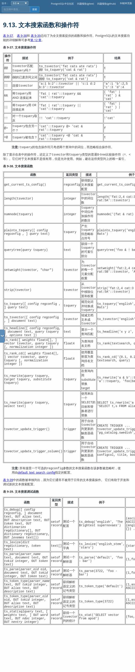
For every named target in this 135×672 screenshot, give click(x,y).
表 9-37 (8, 36)
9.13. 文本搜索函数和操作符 (41, 25)
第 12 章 (35, 40)
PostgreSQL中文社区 (62, 3)
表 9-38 (22, 36)
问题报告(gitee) (85, 3)
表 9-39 (36, 36)
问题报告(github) (106, 3)
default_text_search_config (36, 491)
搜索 (34, 9)
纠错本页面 (126, 3)
